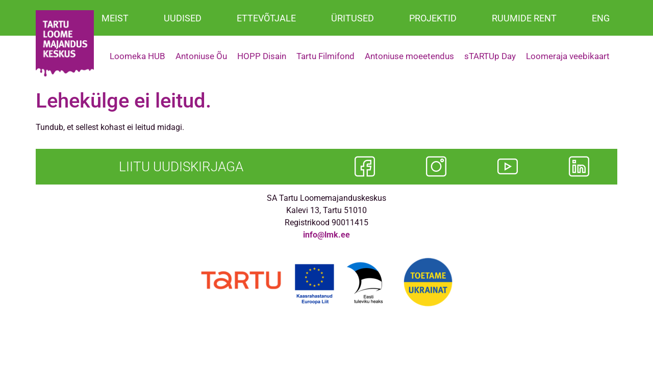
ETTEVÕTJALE (266, 18)
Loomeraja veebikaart (568, 56)
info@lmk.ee (326, 235)
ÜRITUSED (352, 18)
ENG (601, 18)
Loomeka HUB (137, 56)
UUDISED (183, 18)
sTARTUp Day (490, 56)
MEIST (115, 18)
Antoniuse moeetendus (409, 56)
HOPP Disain (261, 56)
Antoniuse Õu (201, 56)
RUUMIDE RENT (524, 18)
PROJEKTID (433, 18)
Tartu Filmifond (325, 56)
